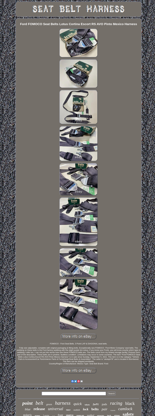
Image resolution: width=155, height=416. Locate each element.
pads (104, 404)
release (39, 409)
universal (55, 409)
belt (39, 403)
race (68, 409)
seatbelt (76, 410)
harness (63, 403)
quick (78, 404)
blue (27, 409)
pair (104, 409)
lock (85, 409)
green (49, 404)
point (27, 403)
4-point (113, 410)
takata (87, 405)
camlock (125, 408)
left (96, 404)
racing (116, 403)
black (130, 403)
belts (95, 409)
